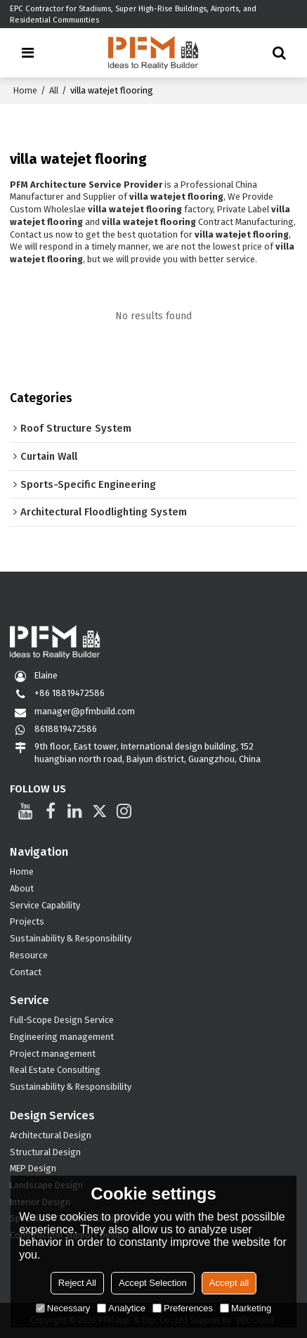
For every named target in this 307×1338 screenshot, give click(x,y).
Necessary (63, 1308)
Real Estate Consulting (55, 1069)
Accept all (229, 1283)
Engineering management (62, 1036)
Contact (25, 972)
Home (25, 90)
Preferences (182, 1308)
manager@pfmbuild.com (84, 711)
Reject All (77, 1283)
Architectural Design (50, 1135)
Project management (53, 1053)
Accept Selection (153, 1283)
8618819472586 (65, 728)
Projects (27, 921)
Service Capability (45, 905)
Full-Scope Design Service (62, 1020)
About (22, 888)
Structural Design (45, 1152)
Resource (29, 955)
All (53, 90)
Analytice (121, 1308)
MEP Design (33, 1168)
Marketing (245, 1308)
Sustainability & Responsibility (70, 938)
